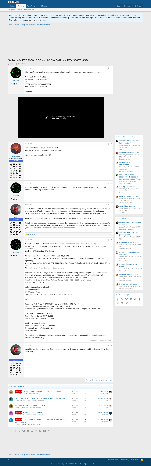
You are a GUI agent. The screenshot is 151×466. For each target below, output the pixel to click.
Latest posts (121, 219)
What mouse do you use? (129, 196)
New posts (11, 10)
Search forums (29, 10)
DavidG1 (17, 408)
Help (132, 460)
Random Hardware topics (129, 153)
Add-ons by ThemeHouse (93, 464)
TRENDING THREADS (126, 137)
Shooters (122, 212)
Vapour (12, 64)
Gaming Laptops (36, 424)
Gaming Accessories (126, 171)
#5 (111, 240)
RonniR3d (18, 415)
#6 (111, 345)
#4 (111, 205)
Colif (106, 400)
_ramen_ (17, 424)
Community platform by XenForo (68, 464)
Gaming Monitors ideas (128, 187)
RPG (120, 149)
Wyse (16, 393)
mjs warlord (104, 421)
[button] (38, 6)
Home (12, 6)
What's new (31, 6)
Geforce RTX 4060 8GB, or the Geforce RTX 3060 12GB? (40, 398)
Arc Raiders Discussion (128, 206)
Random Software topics (128, 274)
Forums (21, 6)
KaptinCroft (18, 400)
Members (44, 6)
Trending (19, 10)
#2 (111, 144)
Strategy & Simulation (126, 229)
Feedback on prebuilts (32, 412)
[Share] (108, 68)
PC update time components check (30, 405)
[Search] (138, 6)
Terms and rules (113, 460)
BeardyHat (104, 393)
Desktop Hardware (33, 393)
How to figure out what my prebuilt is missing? (43, 391)
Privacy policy (124, 460)
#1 (111, 68)
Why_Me (105, 414)
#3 (111, 183)
